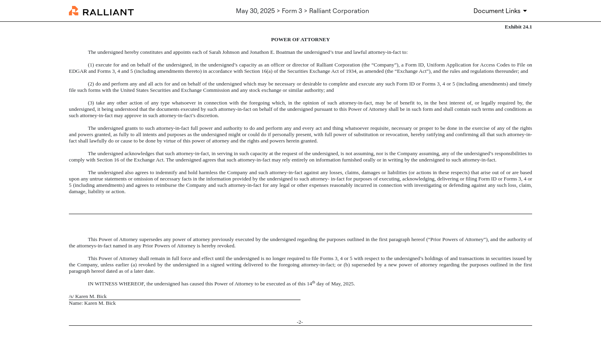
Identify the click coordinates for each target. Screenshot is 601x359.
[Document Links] (501, 10)
